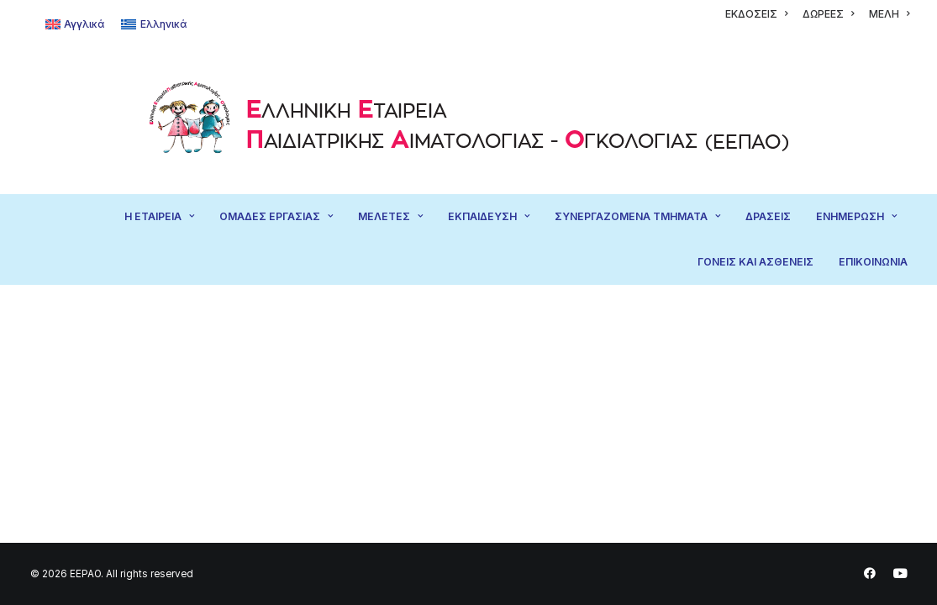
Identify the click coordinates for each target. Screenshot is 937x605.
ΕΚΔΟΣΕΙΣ (756, 14)
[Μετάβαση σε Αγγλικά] (75, 24)
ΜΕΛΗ (889, 14)
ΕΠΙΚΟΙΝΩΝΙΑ (873, 261)
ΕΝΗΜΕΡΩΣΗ (856, 216)
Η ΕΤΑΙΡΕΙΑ (159, 216)
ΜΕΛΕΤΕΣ (390, 216)
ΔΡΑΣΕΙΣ (768, 216)
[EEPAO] (468, 121)
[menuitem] (756, 14)
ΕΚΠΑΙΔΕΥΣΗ (488, 216)
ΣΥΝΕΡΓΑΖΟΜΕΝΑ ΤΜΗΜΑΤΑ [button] (637, 216)
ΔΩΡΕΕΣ (828, 14)
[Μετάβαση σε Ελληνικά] (154, 24)
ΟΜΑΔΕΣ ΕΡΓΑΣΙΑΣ (276, 216)
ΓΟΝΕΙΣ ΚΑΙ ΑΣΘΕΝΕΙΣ (755, 261)
